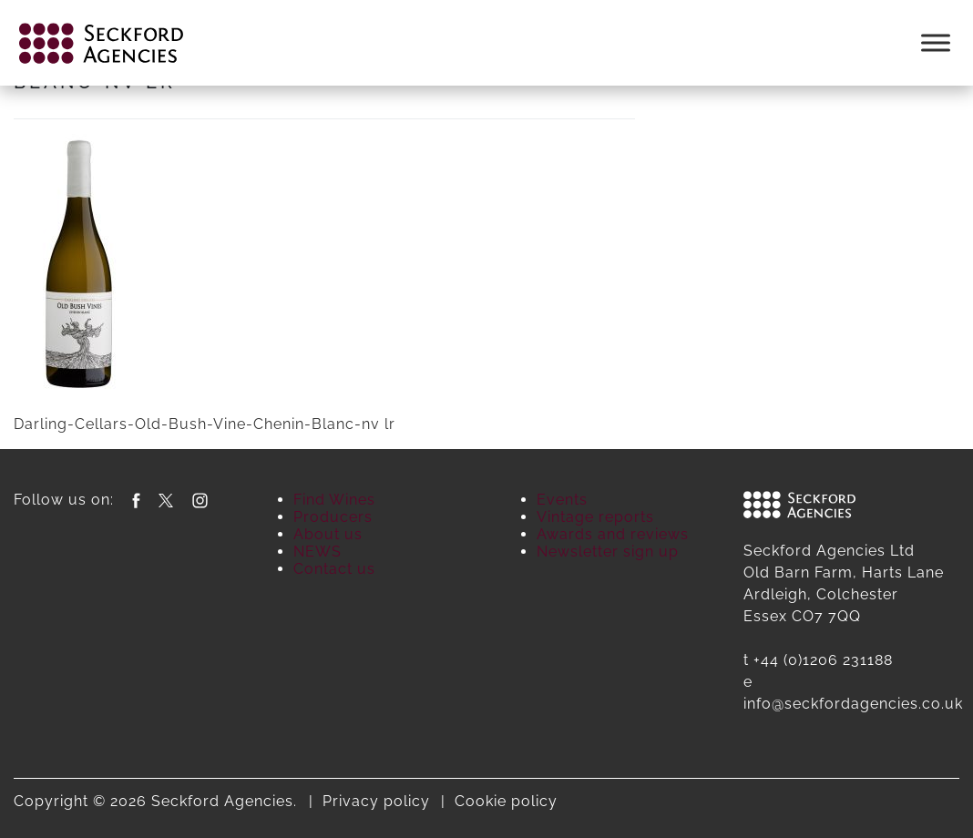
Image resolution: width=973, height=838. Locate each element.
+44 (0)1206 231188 (823, 660)
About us (328, 534)
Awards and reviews (613, 534)
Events (562, 499)
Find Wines (334, 499)
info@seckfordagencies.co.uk (853, 703)
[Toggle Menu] (935, 42)
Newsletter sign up (608, 551)
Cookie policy (506, 801)
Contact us (334, 568)
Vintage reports (595, 517)
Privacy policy (376, 801)
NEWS (317, 551)
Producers (333, 517)
